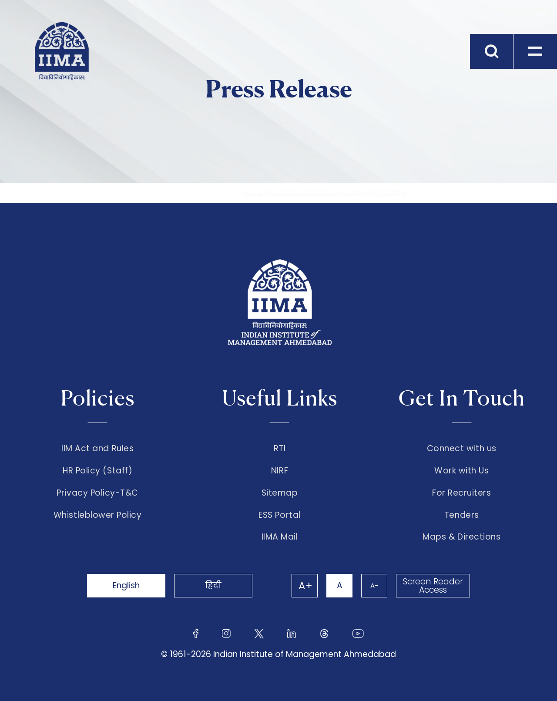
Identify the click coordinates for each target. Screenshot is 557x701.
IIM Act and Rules (97, 448)
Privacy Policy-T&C (97, 493)
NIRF (279, 471)
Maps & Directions (461, 537)
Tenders (461, 515)
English (126, 585)
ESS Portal (279, 515)
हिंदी (213, 585)
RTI (280, 448)
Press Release (188, 192)
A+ (305, 586)
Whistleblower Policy (98, 515)
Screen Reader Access (433, 586)
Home (45, 192)
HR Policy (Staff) (97, 471)
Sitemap (280, 493)
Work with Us (461, 471)
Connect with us (462, 448)
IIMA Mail (280, 537)
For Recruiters (461, 493)
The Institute (106, 192)
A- (374, 585)
